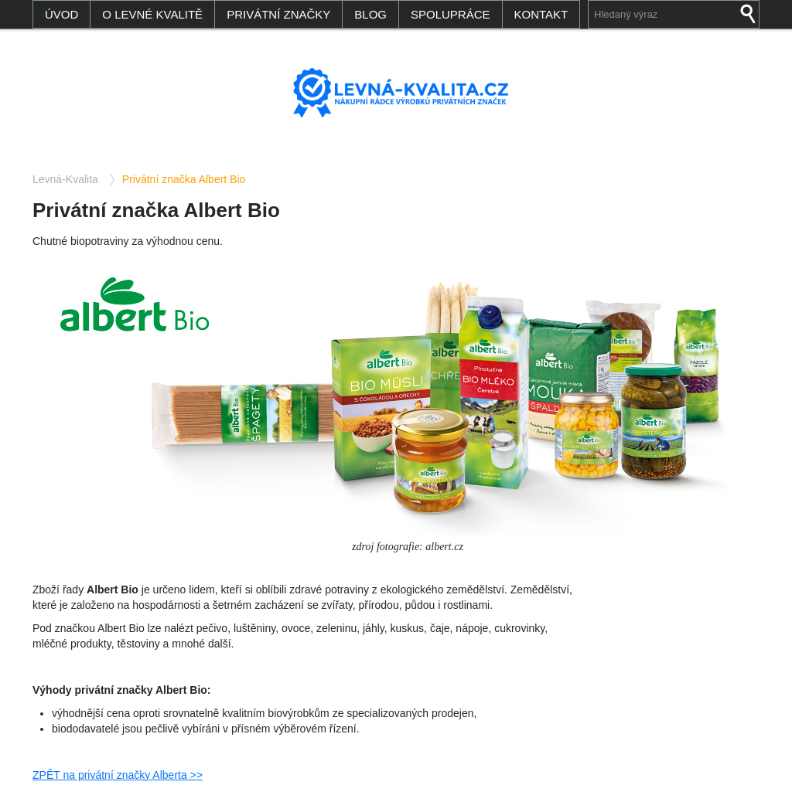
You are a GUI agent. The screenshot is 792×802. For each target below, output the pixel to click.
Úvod (61, 14)
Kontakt (541, 14)
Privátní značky (278, 14)
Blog (370, 14)
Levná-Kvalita (65, 179)
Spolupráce (450, 14)
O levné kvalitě (152, 14)
